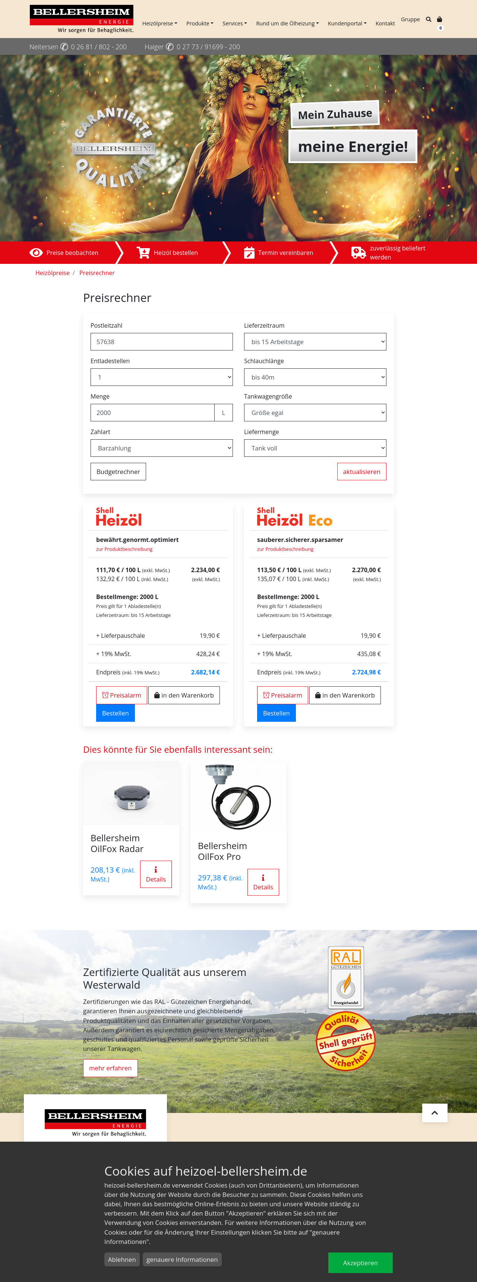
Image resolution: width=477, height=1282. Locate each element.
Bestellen (115, 713)
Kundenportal (345, 23)
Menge (100, 396)
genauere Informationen (182, 1259)
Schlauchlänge (264, 361)
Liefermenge (261, 432)
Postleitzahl (107, 325)
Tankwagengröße (268, 396)
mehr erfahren (110, 1068)
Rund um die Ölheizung (285, 23)
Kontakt (385, 23)
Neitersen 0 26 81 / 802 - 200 (78, 46)
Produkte (197, 23)
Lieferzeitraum (264, 325)
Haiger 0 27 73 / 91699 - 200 (192, 46)
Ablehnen (122, 1259)
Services (232, 23)
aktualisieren (361, 471)
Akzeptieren (360, 1262)
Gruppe (410, 19)
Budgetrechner (118, 471)
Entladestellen (110, 361)
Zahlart (100, 432)
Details (156, 875)
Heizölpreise (157, 23)
